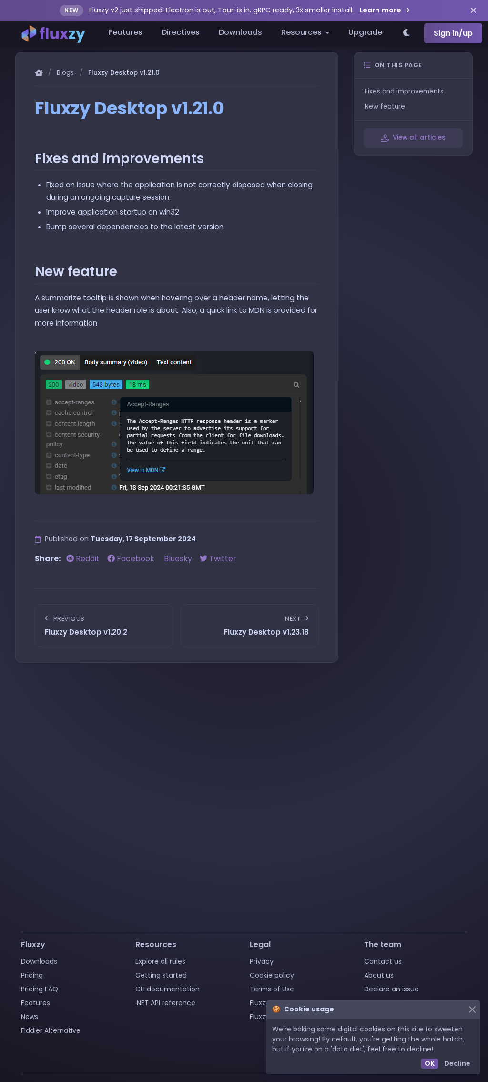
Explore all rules (160, 961)
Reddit (84, 558)
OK (430, 1063)
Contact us (383, 961)
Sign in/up (453, 33)
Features (125, 32)
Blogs (65, 72)
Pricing (32, 975)
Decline (457, 1063)
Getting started (161, 975)
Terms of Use (272, 989)
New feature (385, 106)
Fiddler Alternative (51, 1030)
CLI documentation (167, 989)
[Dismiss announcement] (473, 10)
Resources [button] (302, 32)
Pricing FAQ (39, 989)
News (29, 1016)
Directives (181, 32)
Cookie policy (272, 975)
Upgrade (365, 32)
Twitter (218, 558)
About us (379, 975)
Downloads (240, 32)
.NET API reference (165, 1003)
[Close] (472, 1009)
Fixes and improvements (404, 91)
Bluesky (178, 558)
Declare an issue (391, 989)
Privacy (262, 961)
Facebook (131, 558)
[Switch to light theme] (407, 33)
